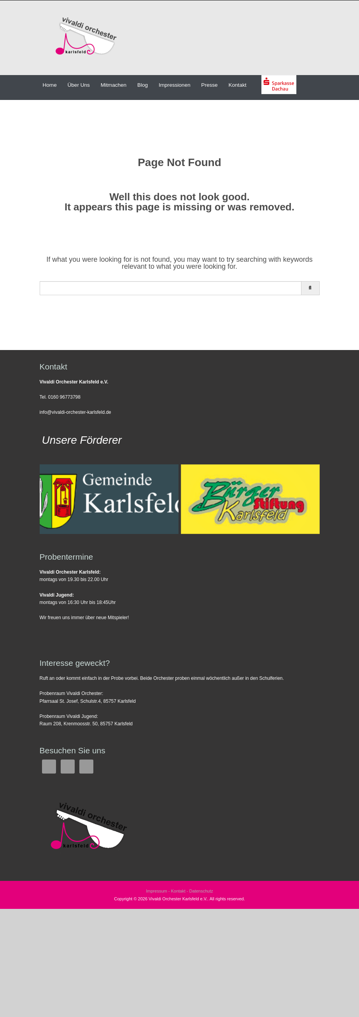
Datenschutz (201, 891)
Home (49, 85)
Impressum (156, 891)
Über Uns (78, 85)
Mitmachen (113, 85)
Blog (142, 85)
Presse (209, 85)
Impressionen (175, 85)
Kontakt (237, 85)
